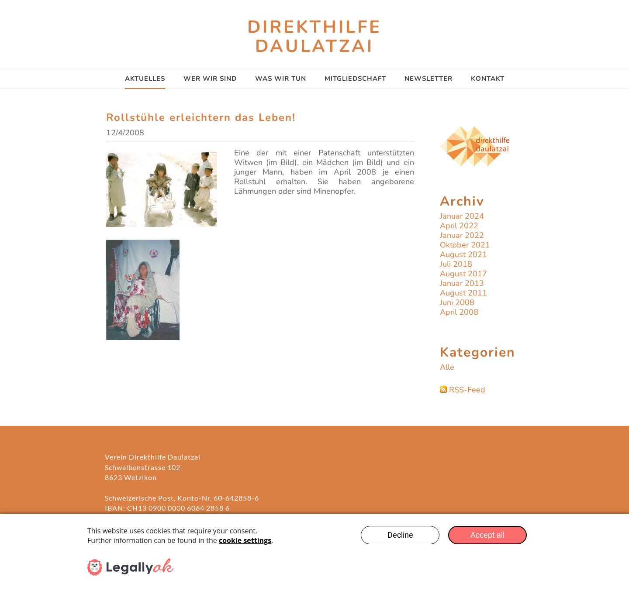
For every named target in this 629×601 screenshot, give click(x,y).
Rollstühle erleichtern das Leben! (201, 117)
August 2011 (463, 293)
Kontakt (488, 78)
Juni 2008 (457, 302)
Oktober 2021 (465, 245)
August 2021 (463, 254)
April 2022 (459, 225)
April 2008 (459, 312)
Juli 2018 (456, 264)
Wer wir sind (210, 78)
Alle (447, 367)
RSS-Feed (467, 390)
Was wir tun (280, 78)
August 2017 (463, 273)
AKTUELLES (145, 78)
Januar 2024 (462, 216)
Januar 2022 (462, 235)
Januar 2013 (462, 283)
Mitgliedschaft (355, 78)
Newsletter (428, 78)
